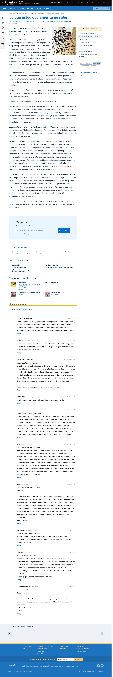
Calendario (40, 650)
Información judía (69, 666)
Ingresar (53, 2)
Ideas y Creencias (26, 8)
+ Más (46, 8)
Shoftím (41, 14)
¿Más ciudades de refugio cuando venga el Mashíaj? (24, 270)
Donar (97, 2)
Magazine (23, 650)
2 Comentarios (55, 294)
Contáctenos (99, 671)
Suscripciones (40, 653)
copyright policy (40, 254)
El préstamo (22, 282)
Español (103, 2)
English (82, 75)
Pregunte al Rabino (71, 2)
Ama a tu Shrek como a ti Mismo (29, 292)
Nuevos (24, 309)
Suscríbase (61, 2)
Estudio (4, 8)
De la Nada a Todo (57, 292)
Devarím (33, 14)
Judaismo (61, 666)
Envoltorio (16, 265)
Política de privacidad (88, 671)
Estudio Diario (40, 651)
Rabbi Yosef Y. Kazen (45, 666)
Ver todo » (49, 270)
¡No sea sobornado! (19, 267)
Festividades (63, 648)
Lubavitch (37, 665)
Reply (19, 334)
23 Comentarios (22, 294)
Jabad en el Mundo (81, 651)
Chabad (33, 665)
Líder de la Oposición (52, 282)
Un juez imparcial (52, 265)
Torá (57, 666)
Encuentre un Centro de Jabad (86, 2)
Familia (38, 8)
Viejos (30, 309)
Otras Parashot (22, 14)
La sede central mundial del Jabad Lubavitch (68, 665)
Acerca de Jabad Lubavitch (83, 648)
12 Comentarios (22, 289)
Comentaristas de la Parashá (55, 14)
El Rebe (78, 650)
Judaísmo (13, 8)
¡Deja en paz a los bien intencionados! (59, 267)
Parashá (12, 14)
